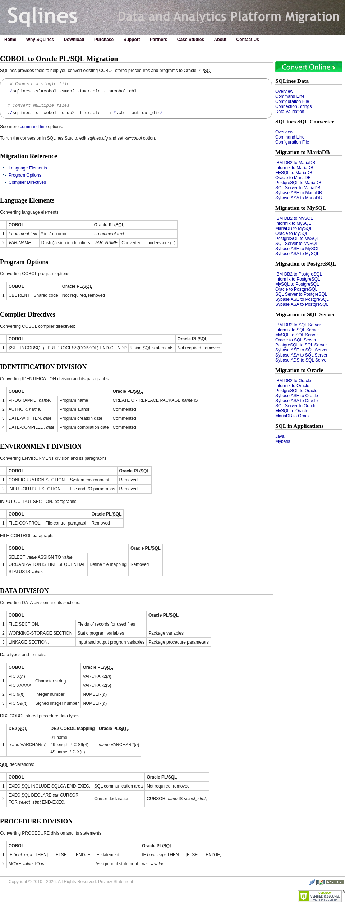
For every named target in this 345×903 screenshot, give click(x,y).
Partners (158, 39)
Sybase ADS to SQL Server (301, 360)
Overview (284, 91)
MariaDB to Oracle (293, 415)
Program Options (25, 175)
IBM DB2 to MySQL (294, 218)
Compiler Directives (27, 182)
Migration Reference (28, 156)
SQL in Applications (299, 426)
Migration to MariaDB (302, 152)
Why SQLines (40, 39)
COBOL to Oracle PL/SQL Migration (59, 59)
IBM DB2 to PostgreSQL (298, 274)
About (220, 39)
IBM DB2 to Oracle (293, 380)
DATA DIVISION (24, 590)
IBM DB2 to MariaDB (295, 162)
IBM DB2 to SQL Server (298, 324)
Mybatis (282, 441)
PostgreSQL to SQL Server (301, 345)
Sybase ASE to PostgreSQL (302, 299)
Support (131, 39)
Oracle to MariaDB (293, 177)
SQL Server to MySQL (296, 243)
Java (279, 436)
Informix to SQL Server (297, 329)
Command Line (289, 96)
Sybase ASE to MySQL (297, 248)
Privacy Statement (115, 881)
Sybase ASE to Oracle (296, 395)
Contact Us (247, 39)
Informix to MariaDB (294, 167)
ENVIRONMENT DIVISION (41, 446)
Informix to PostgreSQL (297, 279)
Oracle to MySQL (291, 233)
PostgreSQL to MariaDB (298, 182)
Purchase (104, 39)
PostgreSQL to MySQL (297, 238)
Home (10, 39)
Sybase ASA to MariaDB (298, 197)
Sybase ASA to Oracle (296, 400)
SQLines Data (292, 81)
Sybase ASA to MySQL (297, 253)
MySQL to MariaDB (293, 172)
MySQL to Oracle (291, 410)
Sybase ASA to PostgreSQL (301, 304)
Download (74, 39)
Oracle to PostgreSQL (296, 289)
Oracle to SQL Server (295, 339)
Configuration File (292, 101)
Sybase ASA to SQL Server (301, 355)
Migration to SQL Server (305, 314)
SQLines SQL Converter (304, 121)
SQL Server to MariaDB (298, 187)
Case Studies (190, 39)
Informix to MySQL (293, 223)
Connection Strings (293, 106)
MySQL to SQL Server (296, 334)
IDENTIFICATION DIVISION (43, 367)
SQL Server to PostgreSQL (301, 294)
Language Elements (28, 168)
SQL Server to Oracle (295, 405)
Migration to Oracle (299, 370)
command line (33, 126)
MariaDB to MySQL (293, 228)
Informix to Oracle (292, 385)
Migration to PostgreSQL (305, 263)
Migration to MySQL (300, 208)
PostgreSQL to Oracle (296, 390)
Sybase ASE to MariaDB (298, 192)
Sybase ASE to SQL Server (301, 350)
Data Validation (289, 111)
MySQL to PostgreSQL (297, 284)
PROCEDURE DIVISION (36, 821)
